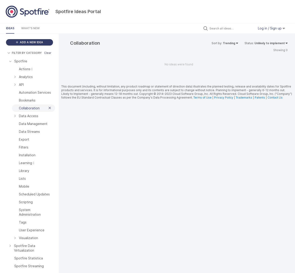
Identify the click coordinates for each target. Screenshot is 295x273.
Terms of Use (202, 97)
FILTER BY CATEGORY (24, 53)
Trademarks (244, 97)
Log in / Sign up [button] (271, 28)
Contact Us (275, 97)
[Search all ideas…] (231, 28)
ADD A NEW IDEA (29, 42)
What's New (30, 28)
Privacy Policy (223, 97)
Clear (47, 53)
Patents (260, 97)
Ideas (10, 28)
